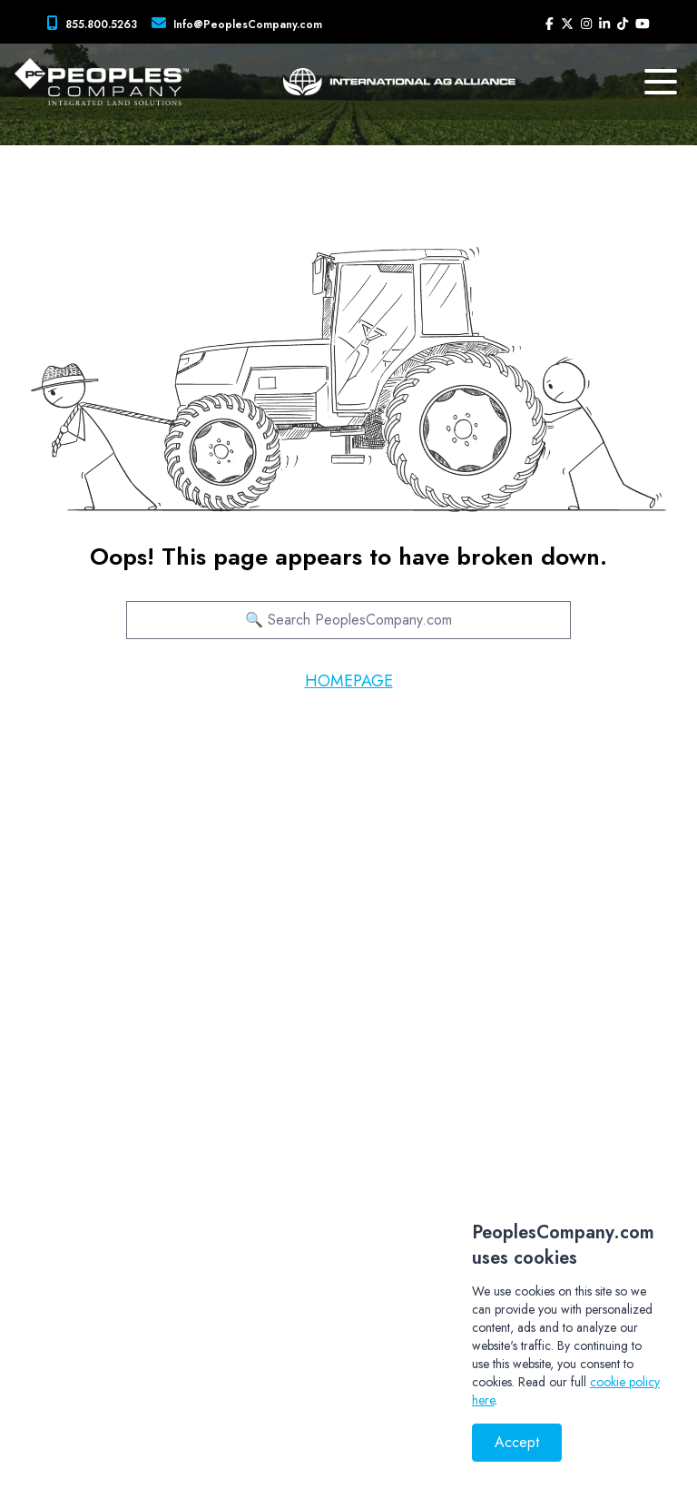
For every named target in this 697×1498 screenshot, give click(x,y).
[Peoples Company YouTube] (642, 24)
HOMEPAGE (349, 681)
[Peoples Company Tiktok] (622, 24)
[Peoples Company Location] (240, 24)
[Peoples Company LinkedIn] (604, 24)
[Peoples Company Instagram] (586, 24)
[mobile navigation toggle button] (660, 81)
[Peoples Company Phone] (95, 24)
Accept (517, 1442)
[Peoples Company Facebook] (549, 24)
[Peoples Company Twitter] (567, 24)
